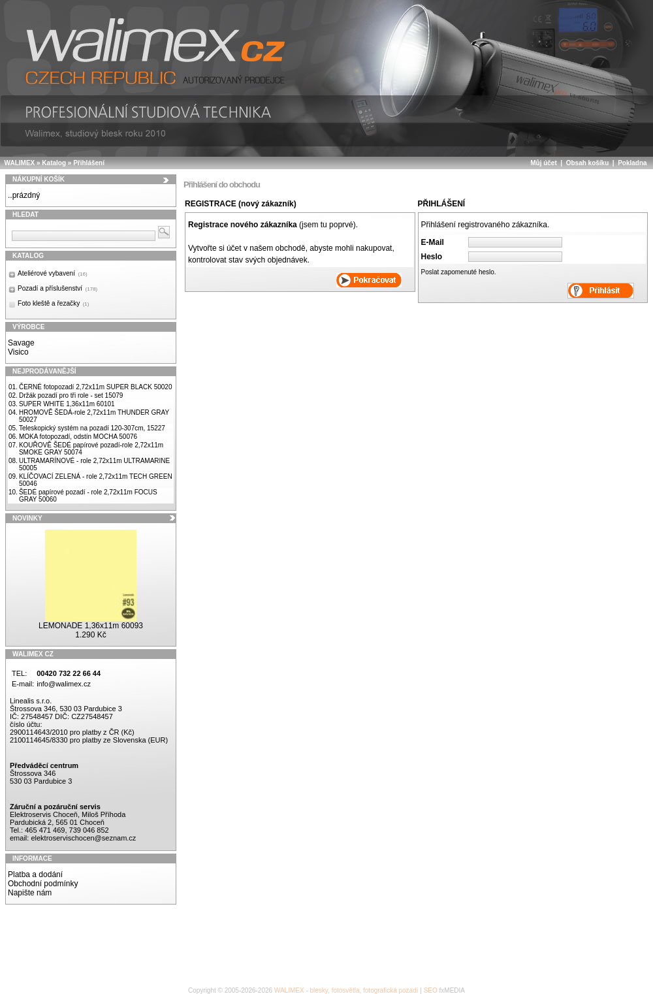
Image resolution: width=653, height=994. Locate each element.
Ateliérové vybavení (53, 273)
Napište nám (30, 892)
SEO (431, 990)
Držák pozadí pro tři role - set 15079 (71, 395)
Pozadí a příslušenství (57, 288)
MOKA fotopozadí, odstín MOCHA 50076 (78, 436)
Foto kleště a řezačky (53, 303)
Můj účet (543, 163)
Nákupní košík (38, 179)
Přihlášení (88, 163)
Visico (18, 352)
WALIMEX (20, 163)
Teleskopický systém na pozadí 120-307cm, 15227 (92, 428)
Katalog (54, 163)
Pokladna (632, 163)
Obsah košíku (587, 163)
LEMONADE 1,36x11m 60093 (91, 625)
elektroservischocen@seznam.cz (83, 838)
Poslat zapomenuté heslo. (458, 272)
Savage (21, 342)
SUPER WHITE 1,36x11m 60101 (67, 404)
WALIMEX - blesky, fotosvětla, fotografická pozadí (346, 990)
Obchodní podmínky (43, 883)
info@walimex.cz (64, 684)
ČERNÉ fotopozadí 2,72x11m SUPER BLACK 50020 (95, 387)
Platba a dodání (35, 874)
